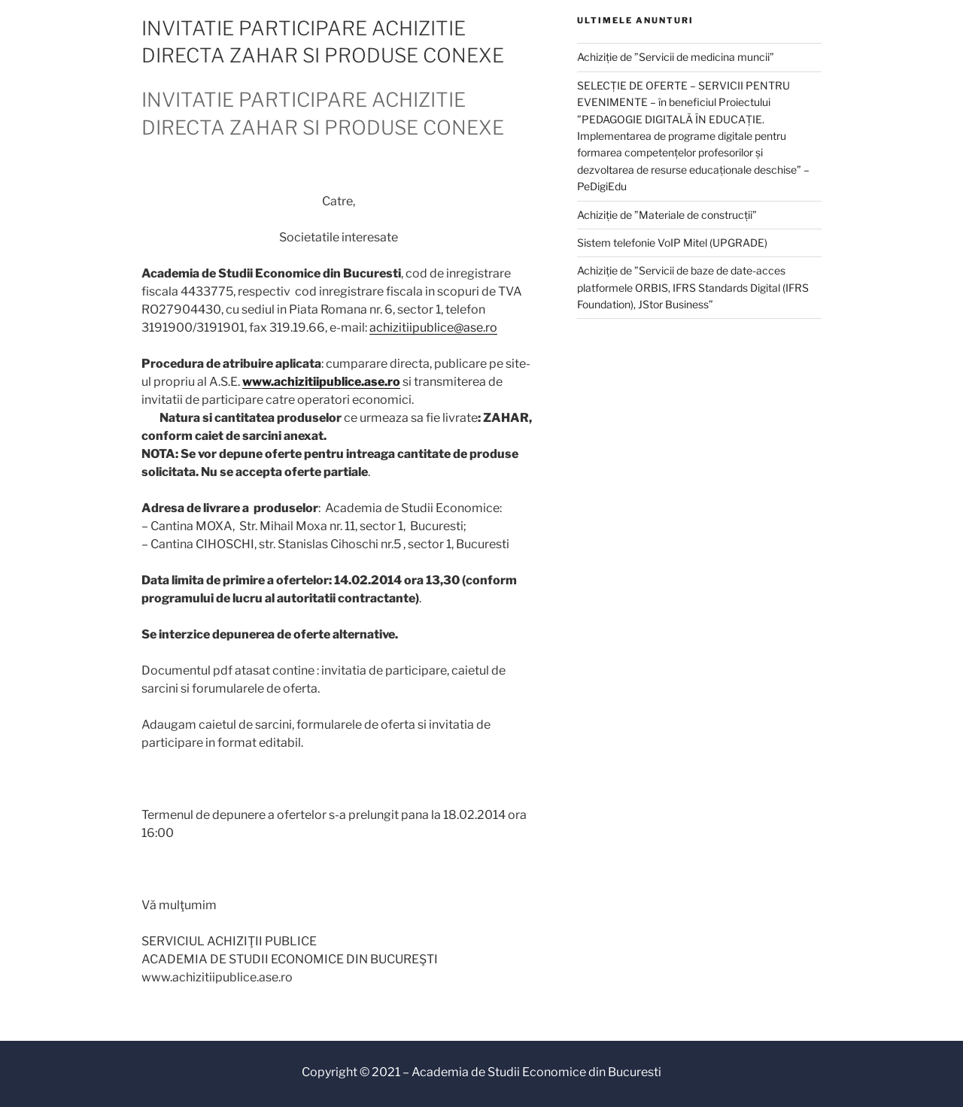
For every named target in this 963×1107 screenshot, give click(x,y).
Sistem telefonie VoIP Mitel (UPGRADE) (672, 242)
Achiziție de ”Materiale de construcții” (667, 214)
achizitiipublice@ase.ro (433, 327)
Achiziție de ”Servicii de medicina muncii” (675, 56)
